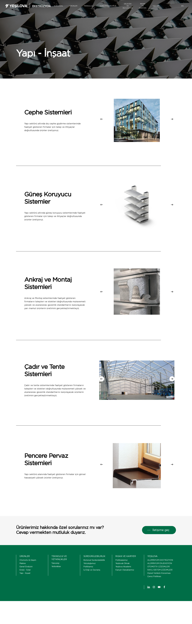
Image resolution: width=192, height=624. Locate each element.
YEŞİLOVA (152, 564)
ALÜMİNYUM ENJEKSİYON (159, 571)
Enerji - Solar (25, 578)
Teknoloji (55, 571)
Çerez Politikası (154, 584)
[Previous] (101, 119)
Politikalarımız (121, 568)
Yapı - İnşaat (24, 581)
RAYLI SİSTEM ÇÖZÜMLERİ (159, 578)
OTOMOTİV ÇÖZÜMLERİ (158, 574)
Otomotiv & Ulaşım (27, 568)
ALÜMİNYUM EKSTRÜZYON (160, 568)
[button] (159, 538)
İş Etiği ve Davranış (91, 578)
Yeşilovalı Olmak (122, 571)
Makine (22, 571)
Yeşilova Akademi (123, 574)
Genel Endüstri (26, 574)
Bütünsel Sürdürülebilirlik (94, 568)
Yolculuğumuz (89, 571)
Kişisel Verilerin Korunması (159, 581)
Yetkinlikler (56, 574)
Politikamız (88, 574)
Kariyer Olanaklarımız (124, 578)
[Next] (172, 119)
